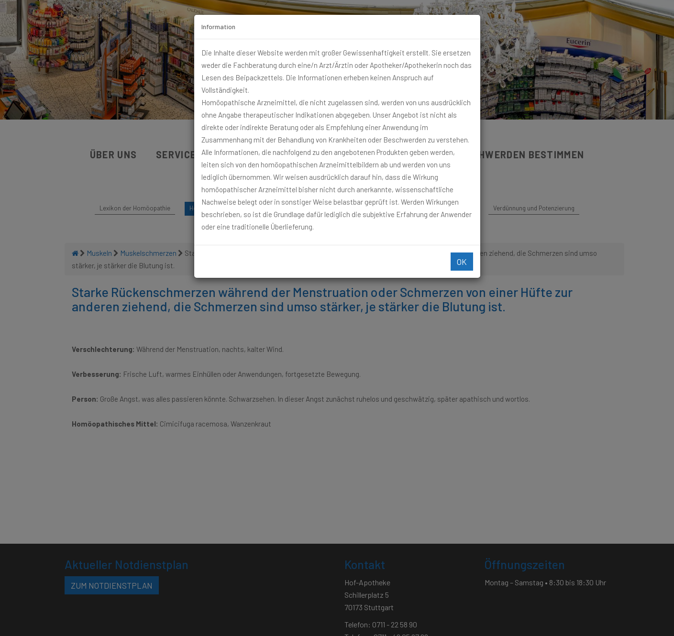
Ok (462, 261)
